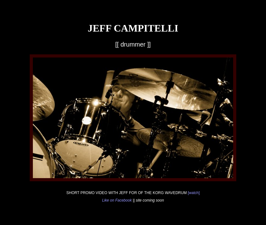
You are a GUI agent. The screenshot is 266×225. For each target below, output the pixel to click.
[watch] (194, 193)
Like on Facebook (117, 200)
